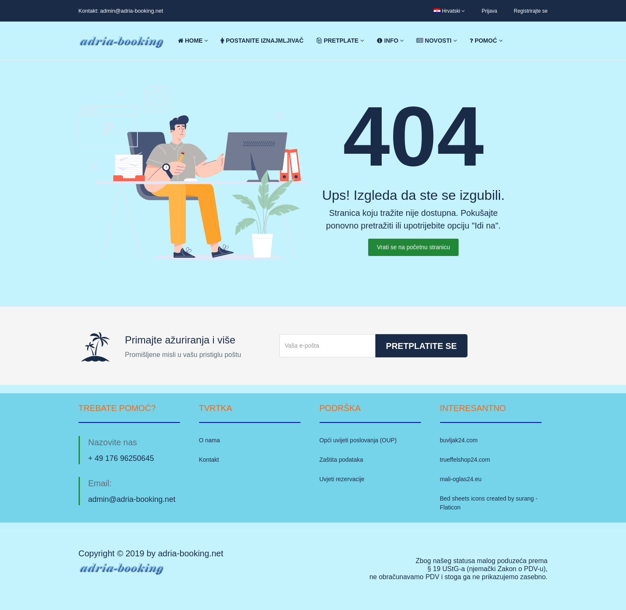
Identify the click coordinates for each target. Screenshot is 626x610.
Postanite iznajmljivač (262, 40)
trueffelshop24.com (465, 459)
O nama (209, 440)
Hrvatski (449, 11)
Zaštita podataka (342, 459)
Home (193, 40)
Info (390, 40)
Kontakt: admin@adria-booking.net (121, 11)
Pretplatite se (421, 346)
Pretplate (340, 40)
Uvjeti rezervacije (342, 479)
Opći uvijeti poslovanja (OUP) (358, 440)
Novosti (436, 40)
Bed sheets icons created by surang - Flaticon (489, 503)
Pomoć (486, 40)
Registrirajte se (530, 11)
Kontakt (209, 459)
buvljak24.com (459, 440)
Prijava (489, 11)
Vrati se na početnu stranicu (413, 247)
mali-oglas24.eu (461, 479)
